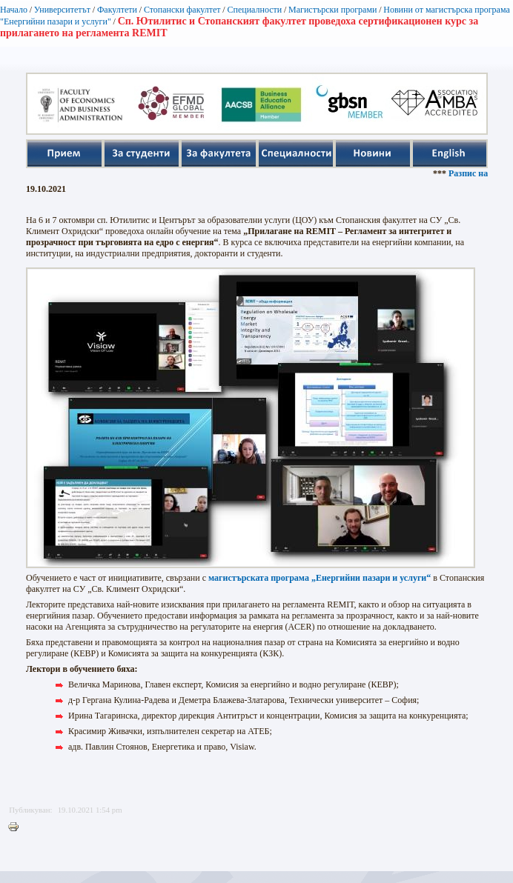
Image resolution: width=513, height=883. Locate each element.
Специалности (254, 9)
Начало (13, 9)
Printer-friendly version (17, 827)
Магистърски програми (332, 9)
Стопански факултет (182, 9)
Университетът (62, 9)
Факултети (117, 9)
